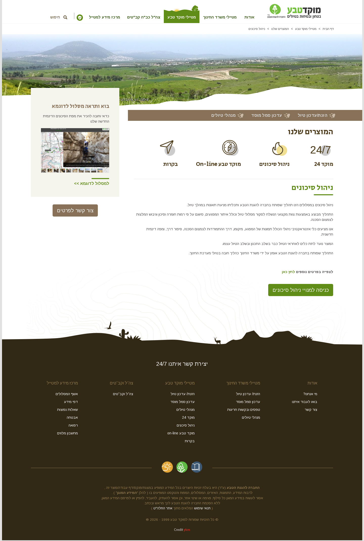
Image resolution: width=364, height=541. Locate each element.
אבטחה (72, 418)
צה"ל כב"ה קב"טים (136, 17)
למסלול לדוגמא (94, 184)
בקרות (190, 442)
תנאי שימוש (202, 509)
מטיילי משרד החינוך (222, 17)
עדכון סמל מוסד (266, 116)
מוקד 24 (188, 418)
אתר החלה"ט (162, 509)
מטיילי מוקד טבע (178, 17)
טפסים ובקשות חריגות (243, 410)
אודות (261, 17)
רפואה (73, 426)
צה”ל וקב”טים (121, 384)
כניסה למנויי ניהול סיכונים (300, 291)
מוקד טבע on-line (181, 434)
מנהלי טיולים (223, 116)
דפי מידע (71, 402)
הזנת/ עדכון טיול (248, 395)
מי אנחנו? (310, 395)
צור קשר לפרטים (75, 211)
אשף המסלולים (67, 395)
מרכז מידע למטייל (91, 17)
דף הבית (328, 29)
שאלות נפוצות (67, 410)
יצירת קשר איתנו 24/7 (182, 364)
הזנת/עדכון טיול (312, 116)
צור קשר (311, 410)
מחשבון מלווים (67, 434)
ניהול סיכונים (256, 29)
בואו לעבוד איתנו (304, 402)
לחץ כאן (288, 272)
